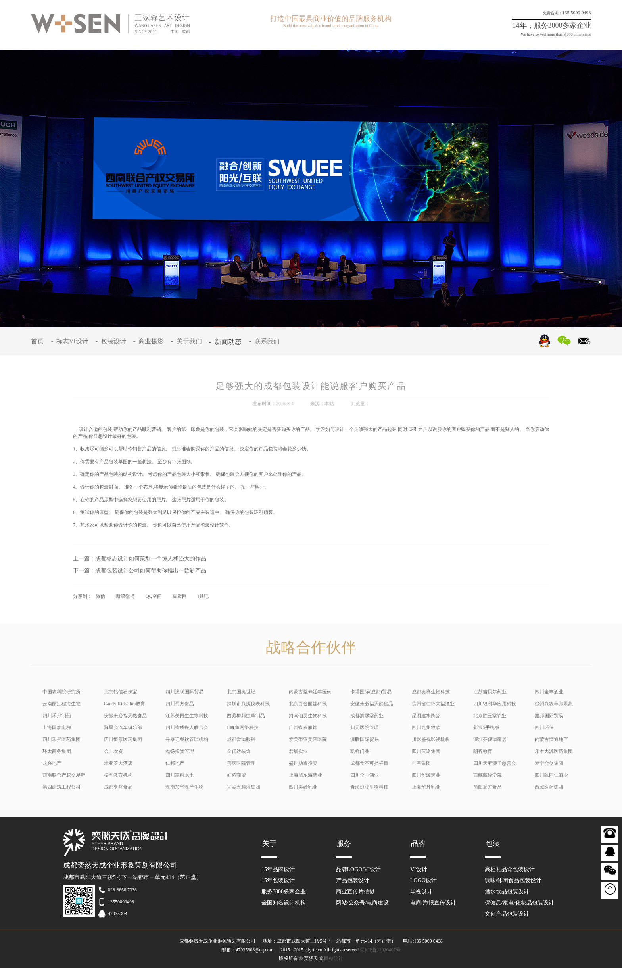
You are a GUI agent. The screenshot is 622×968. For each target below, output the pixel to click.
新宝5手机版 (486, 727)
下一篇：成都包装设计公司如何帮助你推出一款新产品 (139, 570)
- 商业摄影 (150, 341)
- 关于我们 (188, 341)
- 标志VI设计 (71, 341)
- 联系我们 (265, 341)
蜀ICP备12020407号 (380, 950)
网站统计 (333, 958)
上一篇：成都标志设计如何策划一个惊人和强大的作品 (139, 559)
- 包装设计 (112, 341)
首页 (39, 341)
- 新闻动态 (227, 342)
